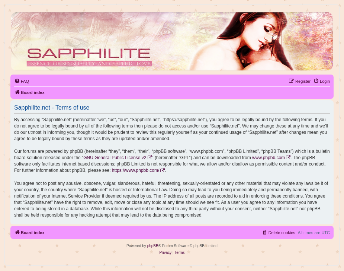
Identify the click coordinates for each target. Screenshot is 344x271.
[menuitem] (21, 81)
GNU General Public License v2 (114, 157)
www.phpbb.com (268, 157)
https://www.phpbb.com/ (135, 170)
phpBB (152, 246)
